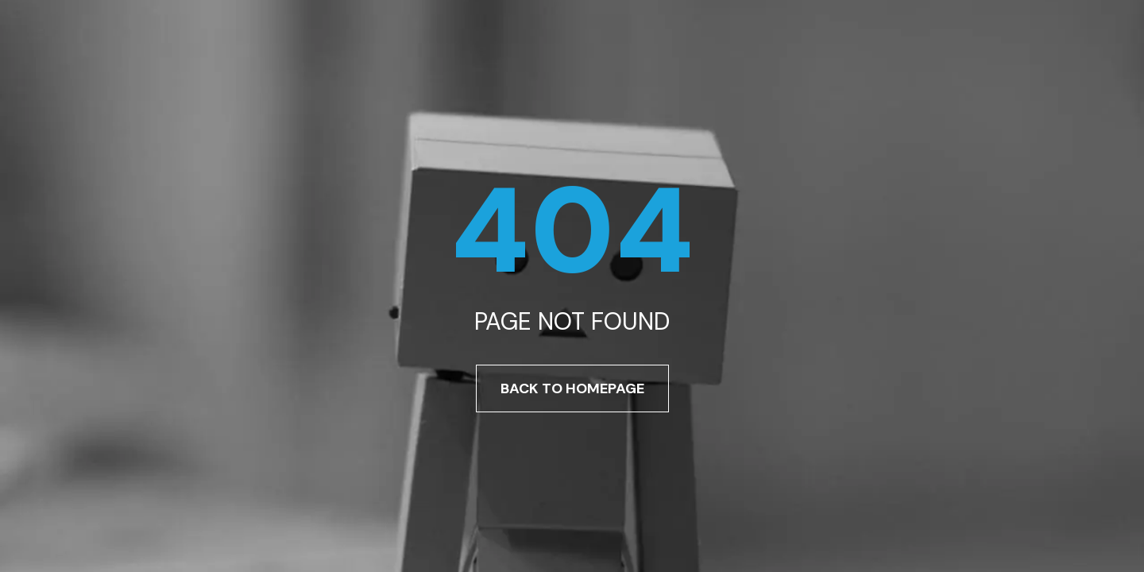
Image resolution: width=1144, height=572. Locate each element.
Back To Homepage (572, 388)
